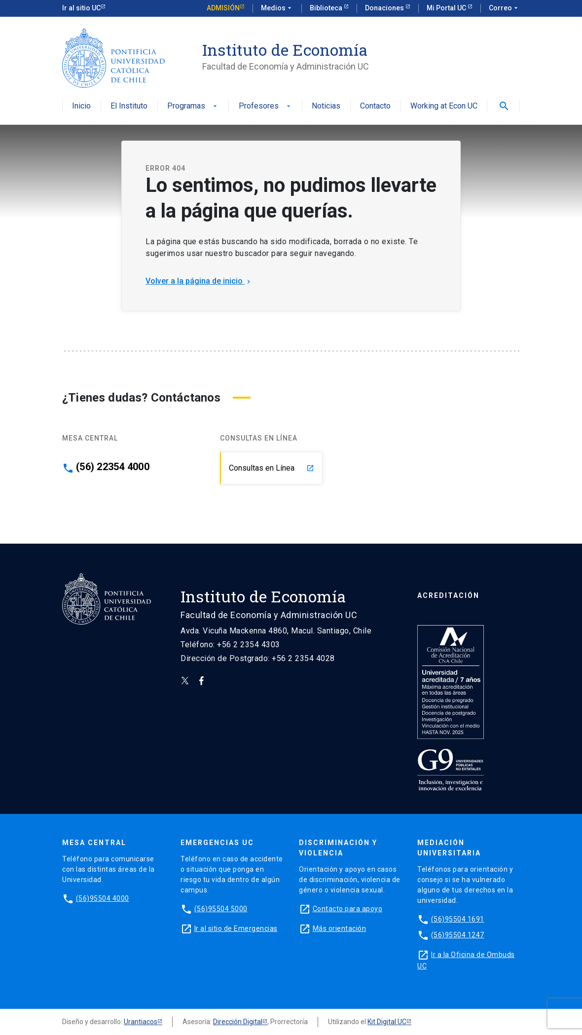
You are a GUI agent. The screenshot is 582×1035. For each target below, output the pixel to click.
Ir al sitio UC (81, 8)
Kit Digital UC (386, 1022)
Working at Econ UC (443, 106)
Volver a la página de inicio (199, 281)
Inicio (81, 106)
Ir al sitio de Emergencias (236, 928)
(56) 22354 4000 (112, 467)
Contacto (375, 106)
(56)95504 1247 (457, 934)
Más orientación (339, 928)
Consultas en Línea (271, 468)
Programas (193, 106)
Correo (504, 8)
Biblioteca (327, 8)
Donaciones (385, 8)
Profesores (265, 106)
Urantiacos (140, 1022)
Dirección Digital (237, 1022)
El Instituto (128, 106)
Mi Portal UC (447, 8)
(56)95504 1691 (457, 919)
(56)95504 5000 (221, 909)
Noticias (326, 106)
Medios (277, 8)
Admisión (223, 8)
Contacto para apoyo (348, 909)
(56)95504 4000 (102, 898)
